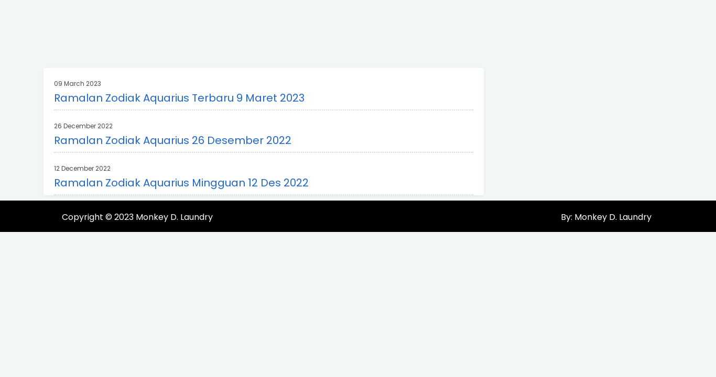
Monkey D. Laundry (174, 217)
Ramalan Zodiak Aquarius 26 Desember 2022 (172, 140)
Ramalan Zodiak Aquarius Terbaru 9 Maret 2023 (179, 98)
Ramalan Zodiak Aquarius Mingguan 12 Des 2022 (181, 182)
